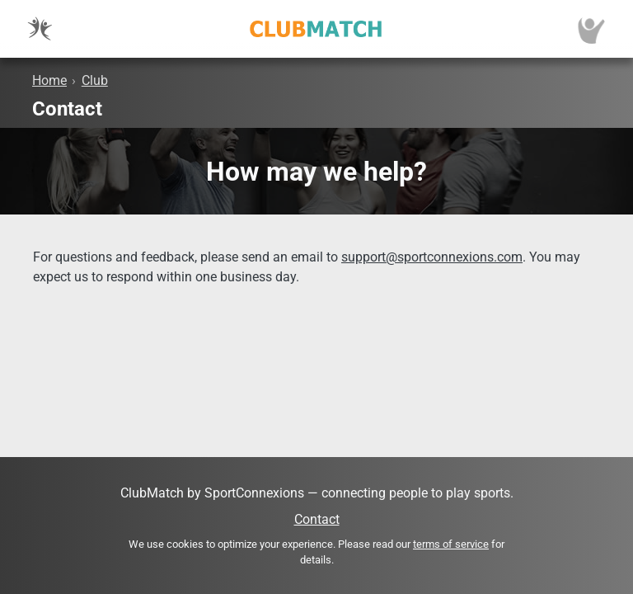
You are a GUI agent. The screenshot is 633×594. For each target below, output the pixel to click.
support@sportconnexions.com (432, 257)
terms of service (451, 544)
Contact (317, 519)
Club (95, 80)
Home (49, 80)
